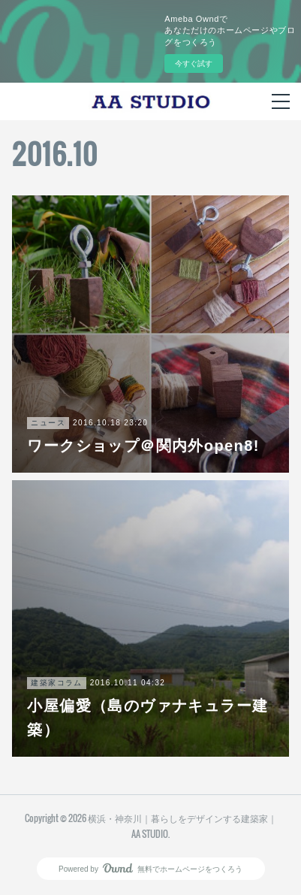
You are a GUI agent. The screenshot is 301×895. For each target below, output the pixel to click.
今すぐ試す (193, 63)
